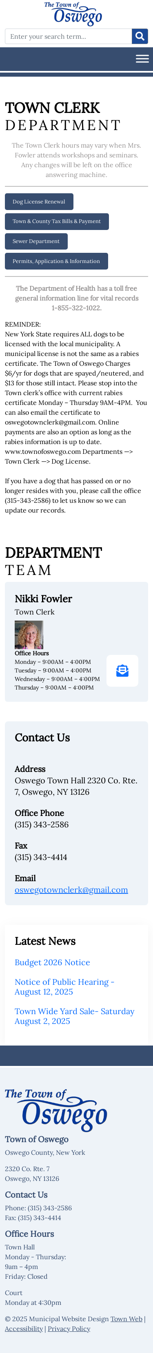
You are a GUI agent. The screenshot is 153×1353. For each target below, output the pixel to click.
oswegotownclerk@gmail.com (71, 889)
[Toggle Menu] (142, 58)
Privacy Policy (69, 1328)
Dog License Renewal (39, 201)
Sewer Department (36, 241)
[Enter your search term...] (68, 36)
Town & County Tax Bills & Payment (57, 221)
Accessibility (24, 1328)
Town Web (126, 1319)
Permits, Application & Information (56, 261)
